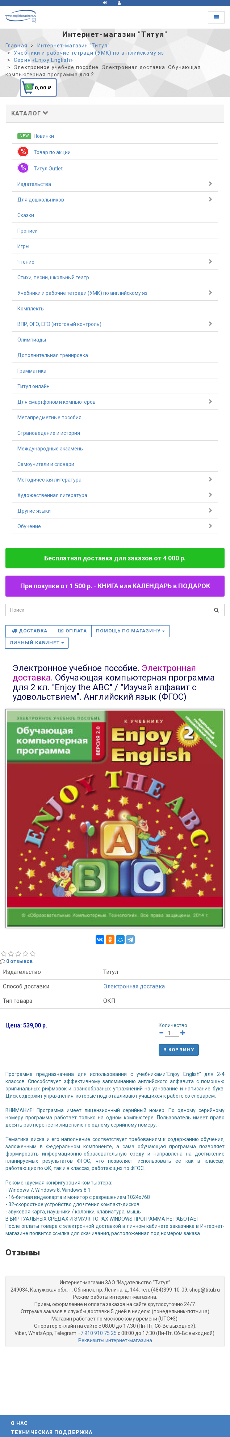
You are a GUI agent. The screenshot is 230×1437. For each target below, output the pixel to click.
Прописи (27, 231)
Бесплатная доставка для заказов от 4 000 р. (115, 558)
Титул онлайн (33, 386)
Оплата (72, 630)
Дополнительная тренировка (52, 355)
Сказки (25, 215)
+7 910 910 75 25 (97, 1333)
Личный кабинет (37, 642)
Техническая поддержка (52, 1432)
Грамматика (31, 371)
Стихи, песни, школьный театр (53, 277)
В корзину (178, 1049)
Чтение (115, 261)
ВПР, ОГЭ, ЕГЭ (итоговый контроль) (115, 324)
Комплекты (31, 308)
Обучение (115, 526)
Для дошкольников (115, 199)
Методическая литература (115, 479)
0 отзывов (19, 961)
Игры (23, 246)
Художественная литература (115, 495)
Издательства (115, 184)
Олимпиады (31, 340)
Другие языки (115, 510)
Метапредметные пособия (49, 417)
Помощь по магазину (130, 630)
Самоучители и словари (45, 464)
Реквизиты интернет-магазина (115, 1340)
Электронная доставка (134, 986)
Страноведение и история (48, 433)
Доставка (29, 630)
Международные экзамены (50, 449)
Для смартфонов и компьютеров (115, 401)
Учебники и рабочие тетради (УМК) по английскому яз (115, 292)
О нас (19, 1423)
